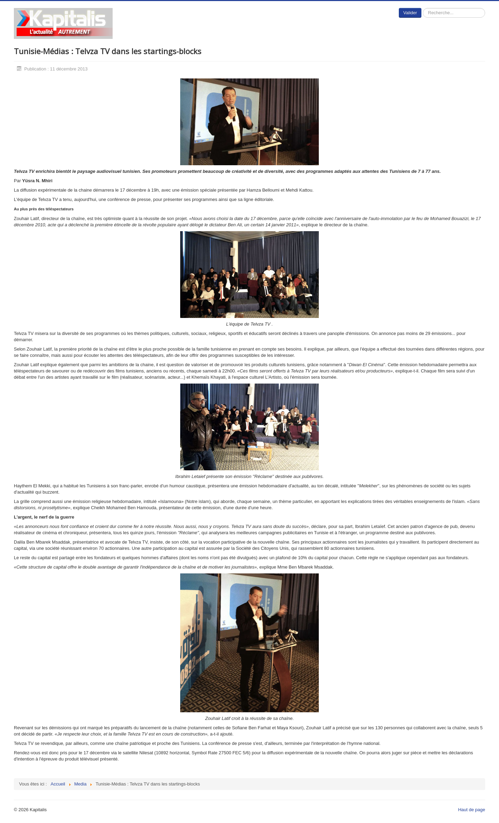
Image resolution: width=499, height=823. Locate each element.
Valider (410, 12)
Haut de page (471, 809)
